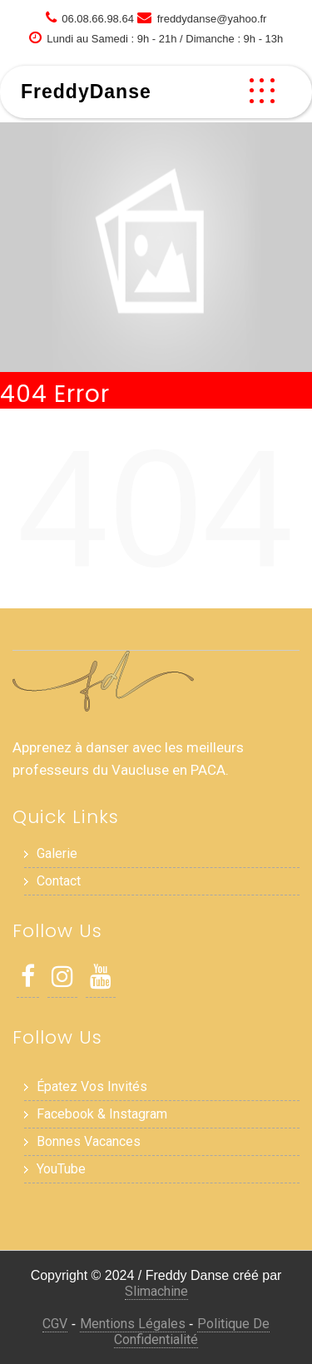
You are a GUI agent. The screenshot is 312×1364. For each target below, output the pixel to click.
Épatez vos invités (92, 1086)
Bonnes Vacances (89, 1141)
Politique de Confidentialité (192, 1331)
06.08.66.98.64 (98, 18)
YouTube (61, 1169)
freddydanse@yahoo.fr (212, 18)
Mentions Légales (133, 1324)
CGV (54, 1324)
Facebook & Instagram (102, 1114)
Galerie (57, 853)
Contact (59, 881)
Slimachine (156, 1291)
